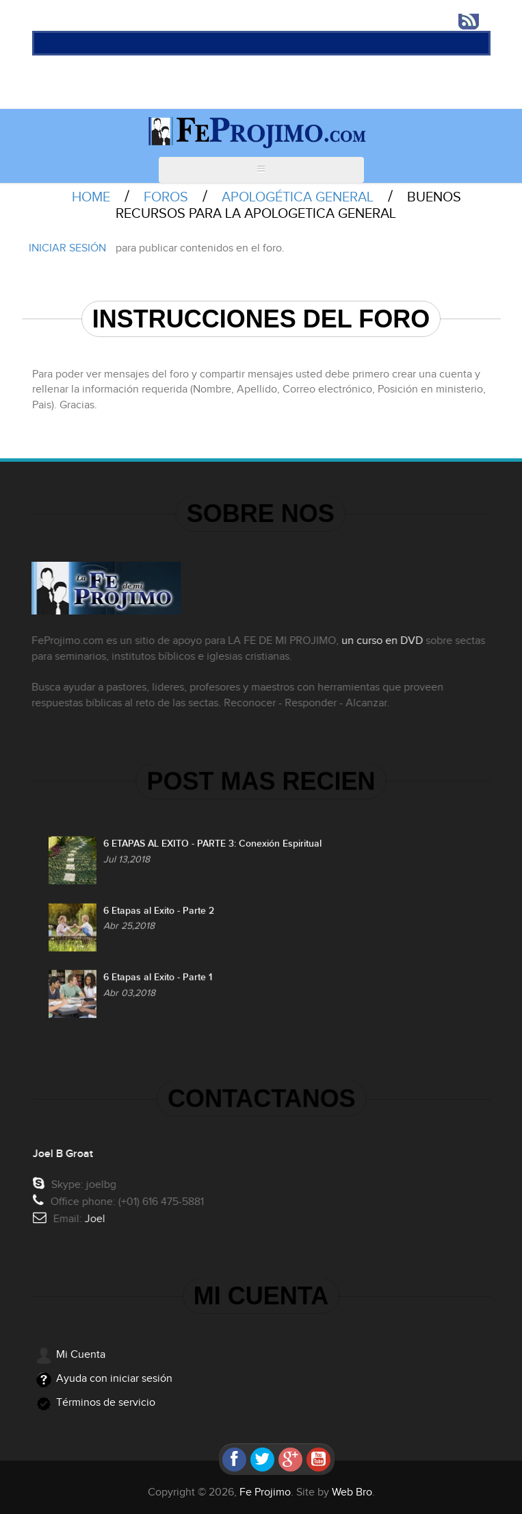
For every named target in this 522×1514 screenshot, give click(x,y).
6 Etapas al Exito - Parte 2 (158, 913)
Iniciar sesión (67, 248)
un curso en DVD (380, 640)
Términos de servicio (105, 1402)
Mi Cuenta (80, 1354)
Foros (166, 197)
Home (91, 197)
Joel (96, 1219)
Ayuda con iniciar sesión (114, 1378)
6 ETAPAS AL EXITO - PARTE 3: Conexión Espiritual (212, 846)
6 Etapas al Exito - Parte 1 (157, 979)
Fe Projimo (265, 1492)
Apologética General (298, 197)
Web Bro (352, 1492)
